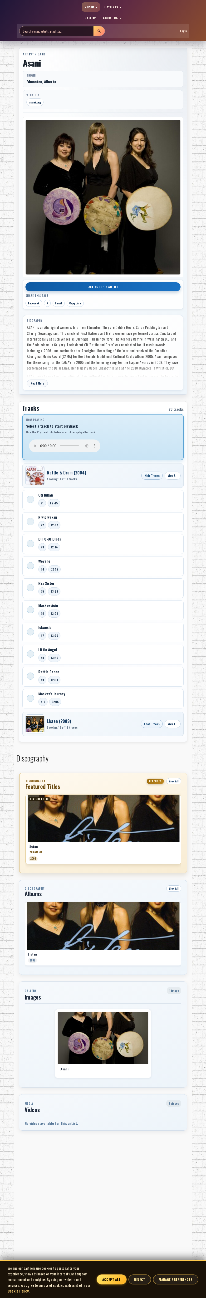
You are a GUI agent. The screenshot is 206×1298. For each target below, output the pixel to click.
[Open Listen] (34, 723)
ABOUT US (112, 18)
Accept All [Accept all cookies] (111, 1279)
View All (172, 475)
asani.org (35, 102)
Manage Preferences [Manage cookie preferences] (176, 1279)
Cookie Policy (18, 1290)
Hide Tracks (152, 475)
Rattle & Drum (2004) (66, 472)
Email (58, 303)
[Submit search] (99, 31)
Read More (37, 383)
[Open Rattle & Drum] (34, 475)
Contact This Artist (103, 287)
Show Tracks (152, 724)
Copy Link (75, 303)
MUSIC (90, 7)
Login (183, 30)
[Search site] (56, 31)
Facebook (33, 303)
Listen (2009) (59, 721)
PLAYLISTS (112, 7)
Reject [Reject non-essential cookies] (139, 1279)
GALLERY (91, 18)
